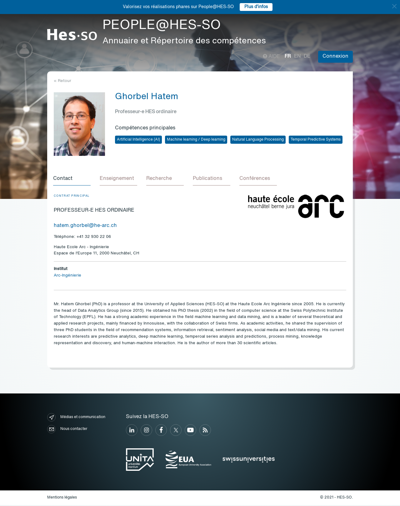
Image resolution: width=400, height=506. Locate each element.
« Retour (62, 81)
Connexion (335, 56)
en (297, 56)
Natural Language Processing (258, 140)
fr (288, 56)
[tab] (72, 179)
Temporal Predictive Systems (316, 140)
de (307, 56)
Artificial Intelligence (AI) (138, 140)
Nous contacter (67, 430)
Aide (271, 56)
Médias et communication (76, 418)
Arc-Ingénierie (67, 276)
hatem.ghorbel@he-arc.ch (85, 226)
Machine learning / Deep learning (196, 140)
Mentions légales (62, 498)
